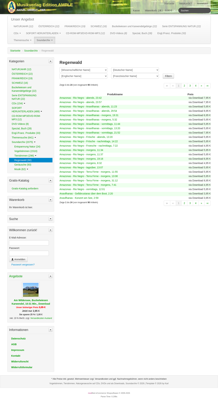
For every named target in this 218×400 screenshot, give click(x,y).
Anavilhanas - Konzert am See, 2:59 (78, 198)
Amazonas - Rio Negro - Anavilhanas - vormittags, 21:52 (89, 132)
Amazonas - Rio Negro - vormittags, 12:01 (82, 189)
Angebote (15, 276)
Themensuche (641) (24, 137)
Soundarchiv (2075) (23, 142)
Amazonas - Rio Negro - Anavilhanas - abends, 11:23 (88, 106)
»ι (207, 85)
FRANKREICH (75, 26)
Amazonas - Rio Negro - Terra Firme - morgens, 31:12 (88, 180)
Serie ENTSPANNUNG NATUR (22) (24, 97)
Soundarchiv (45, 40)
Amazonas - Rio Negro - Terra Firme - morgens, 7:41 (87, 184)
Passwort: (14, 248)
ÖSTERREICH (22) (22, 73)
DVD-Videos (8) (20, 124)
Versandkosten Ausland (41, 318)
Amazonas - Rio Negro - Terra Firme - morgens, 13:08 (88, 176)
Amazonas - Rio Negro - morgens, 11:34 (81, 150)
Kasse (136, 10)
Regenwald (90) (22, 160)
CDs (17, 33)
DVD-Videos (118, 33)
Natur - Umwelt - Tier (31, 10)
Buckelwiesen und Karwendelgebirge (134, 26)
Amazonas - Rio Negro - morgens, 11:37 (81, 154)
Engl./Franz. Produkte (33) (26, 133)
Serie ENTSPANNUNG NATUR (181, 26)
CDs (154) (18, 103)
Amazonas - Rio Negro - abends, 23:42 (80, 97)
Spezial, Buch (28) (21, 128)
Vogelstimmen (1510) (25, 151)
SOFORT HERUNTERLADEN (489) (27, 110)
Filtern (168, 76)
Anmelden (202, 3)
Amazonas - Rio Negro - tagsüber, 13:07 (81, 167)
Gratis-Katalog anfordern (25, 188)
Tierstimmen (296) (25, 155)
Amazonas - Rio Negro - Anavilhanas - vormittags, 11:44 (89, 124)
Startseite (169, 3)
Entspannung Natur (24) (27, 146)
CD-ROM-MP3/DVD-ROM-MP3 (85, 33)
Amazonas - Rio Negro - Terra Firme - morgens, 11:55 (88, 171)
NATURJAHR (23, 26)
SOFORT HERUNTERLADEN (43, 33)
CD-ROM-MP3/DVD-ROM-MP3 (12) (26, 118)
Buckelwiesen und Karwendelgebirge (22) (24, 89)
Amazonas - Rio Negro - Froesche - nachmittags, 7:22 (88, 145)
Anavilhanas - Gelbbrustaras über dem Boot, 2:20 (86, 193)
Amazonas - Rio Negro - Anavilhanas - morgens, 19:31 (88, 115)
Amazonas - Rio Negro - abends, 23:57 (80, 102)
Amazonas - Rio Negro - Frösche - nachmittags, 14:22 (88, 141)
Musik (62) (21, 169)
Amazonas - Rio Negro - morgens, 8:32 (80, 163)
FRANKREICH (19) (22, 78)
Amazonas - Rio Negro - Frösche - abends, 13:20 (86, 137)
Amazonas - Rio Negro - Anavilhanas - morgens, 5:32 (88, 119)
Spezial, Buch (142, 33)
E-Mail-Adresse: (17, 237)
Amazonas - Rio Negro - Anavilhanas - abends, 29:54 (88, 110)
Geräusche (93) (22, 164)
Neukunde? (185, 3)
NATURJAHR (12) (21, 69)
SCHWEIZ (99, 26)
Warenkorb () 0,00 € (160, 10)
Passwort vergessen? (23, 264)
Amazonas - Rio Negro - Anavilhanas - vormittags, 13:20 (89, 128)
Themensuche (23, 40)
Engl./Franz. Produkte (171, 33)
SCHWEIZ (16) (20, 82)
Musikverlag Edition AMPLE (45, 4)
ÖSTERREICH (48, 26)
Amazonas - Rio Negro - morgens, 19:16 (81, 158)
